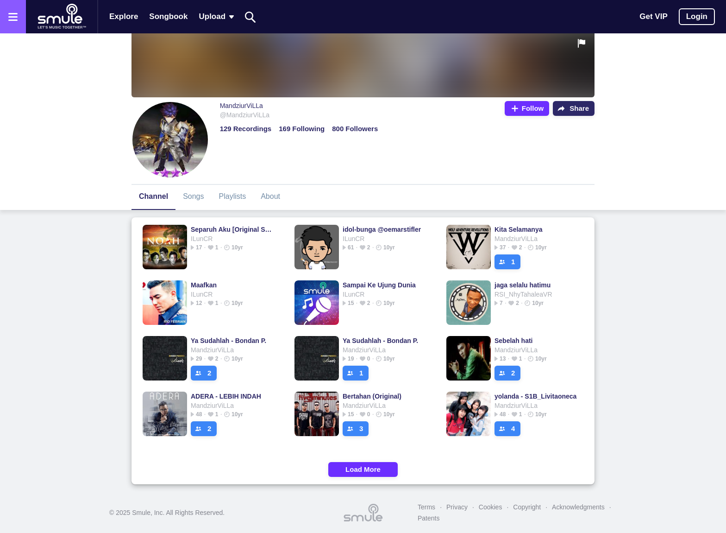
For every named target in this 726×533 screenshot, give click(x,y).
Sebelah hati (513, 340)
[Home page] (61, 17)
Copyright (527, 507)
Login (696, 16)
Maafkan (204, 285)
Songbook (168, 16)
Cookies (490, 507)
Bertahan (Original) (372, 396)
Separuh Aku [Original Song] (233, 229)
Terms (426, 507)
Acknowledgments (578, 507)
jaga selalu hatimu (522, 285)
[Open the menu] (13, 16)
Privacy (457, 507)
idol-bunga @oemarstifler (382, 229)
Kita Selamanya (518, 229)
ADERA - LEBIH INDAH (226, 396)
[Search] (250, 16)
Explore (123, 16)
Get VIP (653, 16)
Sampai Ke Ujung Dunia (379, 285)
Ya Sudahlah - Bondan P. (228, 340)
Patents (428, 518)
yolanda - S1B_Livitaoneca (535, 396)
